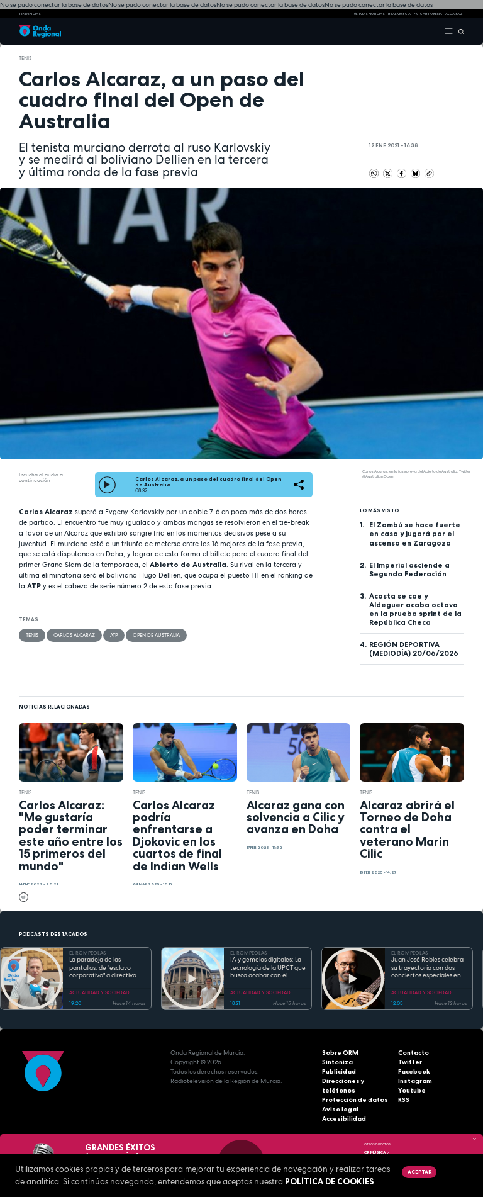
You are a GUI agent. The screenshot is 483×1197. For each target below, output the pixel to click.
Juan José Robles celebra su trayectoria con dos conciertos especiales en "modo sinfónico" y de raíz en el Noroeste (427, 968)
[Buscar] (458, 32)
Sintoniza (337, 1062)
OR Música (376, 1152)
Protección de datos (355, 1100)
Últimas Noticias (369, 13)
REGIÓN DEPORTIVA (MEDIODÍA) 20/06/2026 (413, 649)
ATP (114, 635)
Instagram (415, 1081)
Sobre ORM (340, 1052)
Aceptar (419, 1172)
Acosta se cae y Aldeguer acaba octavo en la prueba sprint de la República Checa (415, 609)
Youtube (412, 1090)
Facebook (414, 1071)
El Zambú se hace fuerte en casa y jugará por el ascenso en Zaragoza (414, 533)
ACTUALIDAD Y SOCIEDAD (99, 992)
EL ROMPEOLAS (87, 953)
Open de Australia (156, 635)
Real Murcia (399, 13)
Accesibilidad (344, 1119)
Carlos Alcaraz (74, 635)
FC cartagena (428, 13)
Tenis (25, 58)
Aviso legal (340, 1109)
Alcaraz (454, 13)
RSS (403, 1100)
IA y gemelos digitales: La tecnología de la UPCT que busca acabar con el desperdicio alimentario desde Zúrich (268, 968)
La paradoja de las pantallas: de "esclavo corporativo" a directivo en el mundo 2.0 (102, 968)
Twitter (410, 1062)
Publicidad (339, 1071)
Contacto (413, 1052)
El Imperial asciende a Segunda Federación (409, 569)
